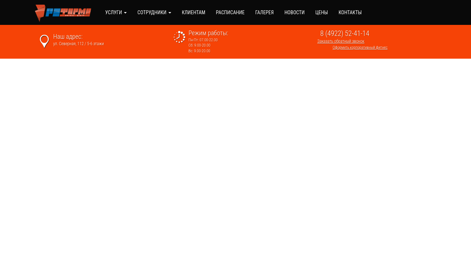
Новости (294, 12)
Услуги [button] (116, 12)
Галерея (264, 12)
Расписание (230, 12)
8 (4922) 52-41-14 (345, 33)
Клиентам (193, 12)
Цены (321, 12)
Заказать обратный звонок (341, 41)
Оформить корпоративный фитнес (360, 47)
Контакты (350, 12)
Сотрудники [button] (154, 12)
